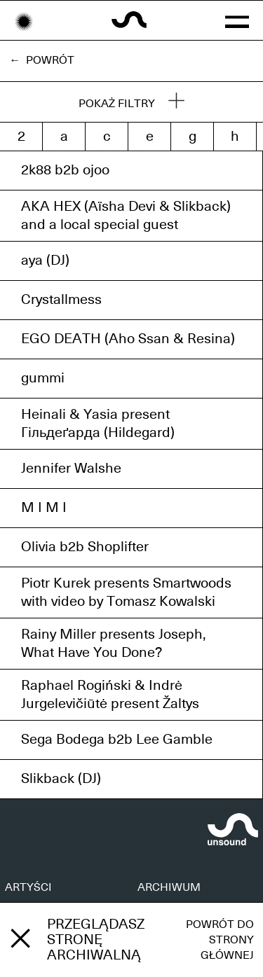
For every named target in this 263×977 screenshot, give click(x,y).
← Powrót (41, 60)
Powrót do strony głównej (220, 940)
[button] (237, 20)
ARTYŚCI (28, 887)
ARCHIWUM (169, 887)
